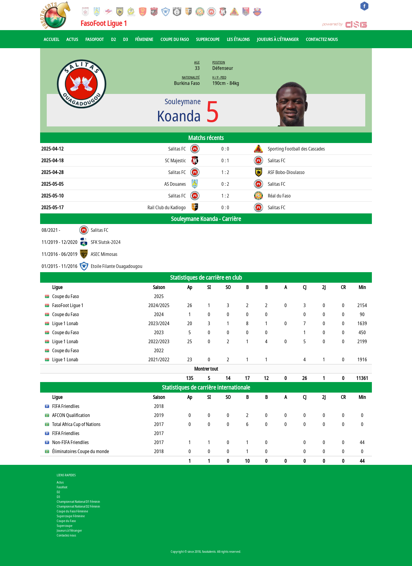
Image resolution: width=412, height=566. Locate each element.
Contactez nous (322, 39)
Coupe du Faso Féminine (72, 511)
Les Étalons (238, 39)
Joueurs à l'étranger (278, 39)
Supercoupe (208, 39)
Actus (72, 39)
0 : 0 (225, 148)
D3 (125, 39)
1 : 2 (225, 172)
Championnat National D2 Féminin (78, 506)
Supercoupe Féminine (71, 516)
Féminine (144, 39)
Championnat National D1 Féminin (78, 501)
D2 (113, 39)
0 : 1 (225, 160)
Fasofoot (94, 39)
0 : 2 (225, 184)
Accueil (51, 39)
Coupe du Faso (174, 39)
